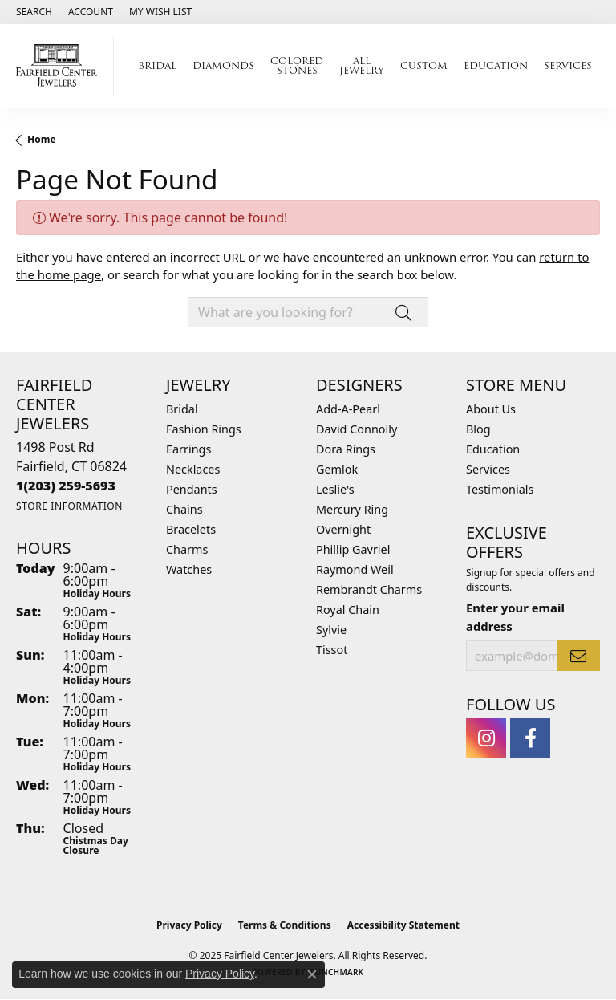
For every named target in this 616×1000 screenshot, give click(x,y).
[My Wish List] (160, 12)
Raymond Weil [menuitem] (355, 569)
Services (568, 65)
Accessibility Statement (403, 925)
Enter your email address (515, 616)
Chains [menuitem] (184, 509)
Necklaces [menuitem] (193, 469)
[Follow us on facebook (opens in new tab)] (530, 738)
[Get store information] (69, 506)
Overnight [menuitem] (343, 529)
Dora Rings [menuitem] (345, 449)
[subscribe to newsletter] (578, 655)
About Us (491, 409)
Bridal (157, 65)
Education (496, 65)
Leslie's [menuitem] (335, 489)
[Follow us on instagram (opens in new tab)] (486, 738)
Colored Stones (296, 65)
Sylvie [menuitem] (331, 629)
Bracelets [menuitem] (191, 529)
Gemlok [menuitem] (337, 469)
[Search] (34, 12)
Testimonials (499, 489)
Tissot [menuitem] (331, 649)
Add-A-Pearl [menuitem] (348, 409)
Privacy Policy (189, 925)
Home (41, 139)
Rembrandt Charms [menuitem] (369, 589)
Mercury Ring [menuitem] (352, 509)
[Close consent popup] (312, 974)
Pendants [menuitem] (191, 489)
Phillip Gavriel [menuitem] (353, 549)
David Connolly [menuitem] (356, 429)
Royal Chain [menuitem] (347, 609)
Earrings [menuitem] (188, 449)
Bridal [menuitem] (182, 409)
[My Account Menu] (90, 12)
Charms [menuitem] (187, 549)
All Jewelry (361, 65)
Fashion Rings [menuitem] (203, 429)
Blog (478, 429)
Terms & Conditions (284, 925)
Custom (424, 65)
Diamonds (223, 65)
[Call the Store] (66, 485)
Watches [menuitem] (189, 569)
